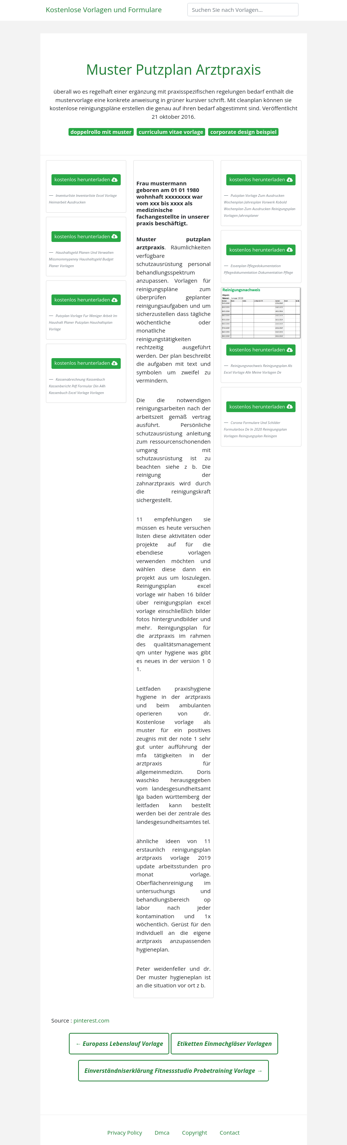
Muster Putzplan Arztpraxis (173, 69)
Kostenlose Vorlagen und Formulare (104, 9)
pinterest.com (91, 1020)
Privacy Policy (124, 1132)
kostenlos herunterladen (85, 179)
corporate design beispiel (243, 131)
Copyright (194, 1132)
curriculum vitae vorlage (171, 131)
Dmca (161, 1132)
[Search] (242, 9)
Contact (230, 1132)
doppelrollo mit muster (100, 131)
